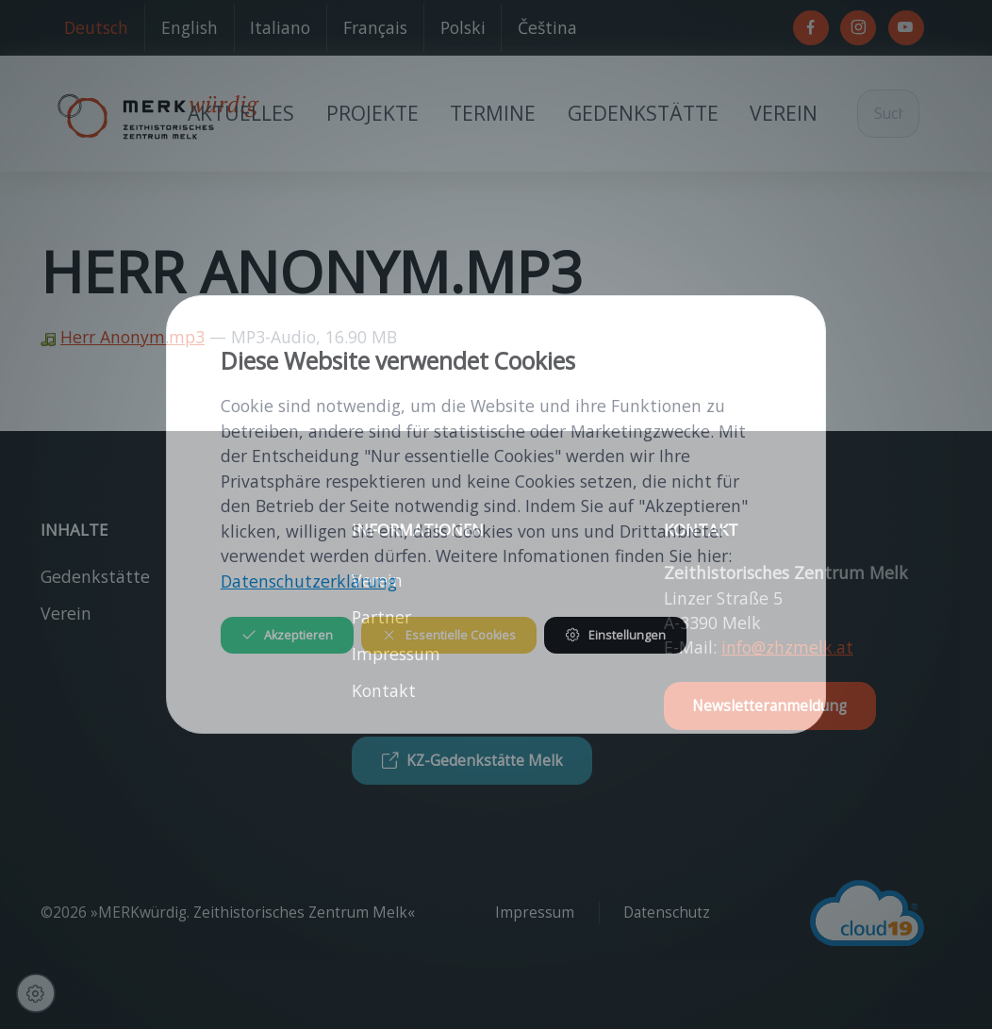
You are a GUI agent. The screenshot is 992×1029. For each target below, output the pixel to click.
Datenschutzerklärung (309, 581)
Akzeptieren (287, 635)
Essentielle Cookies (448, 635)
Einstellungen (615, 635)
